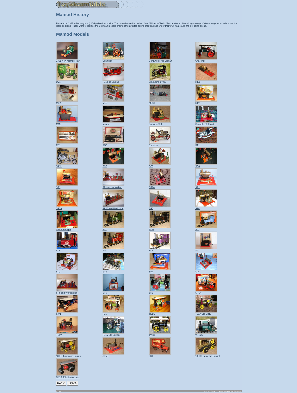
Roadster (160, 144)
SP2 (67, 270)
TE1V (67, 334)
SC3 (160, 165)
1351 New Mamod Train (68, 59)
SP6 (113, 291)
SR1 (160, 291)
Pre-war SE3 (160, 123)
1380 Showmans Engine (68, 355)
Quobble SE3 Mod (206, 123)
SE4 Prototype (67, 228)
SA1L (67, 165)
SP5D (113, 355)
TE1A (160, 313)
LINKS (73, 383)
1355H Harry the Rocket (207, 355)
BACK (61, 383)
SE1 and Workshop (113, 186)
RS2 (113, 144)
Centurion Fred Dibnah (160, 59)
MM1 (206, 102)
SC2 (113, 165)
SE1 (67, 186)
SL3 (67, 249)
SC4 (206, 165)
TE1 (113, 313)
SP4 (160, 270)
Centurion (113, 59)
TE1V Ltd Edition (113, 334)
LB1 (160, 355)
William (206, 334)
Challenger (206, 59)
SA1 (206, 144)
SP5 (206, 270)
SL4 (113, 249)
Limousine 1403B (160, 81)
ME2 (67, 102)
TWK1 (160, 334)
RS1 (67, 144)
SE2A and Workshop (113, 207)
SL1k (160, 228)
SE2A (67, 207)
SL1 (113, 228)
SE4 (206, 207)
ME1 (206, 81)
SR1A (206, 291)
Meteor (113, 123)
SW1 (67, 313)
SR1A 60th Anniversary (68, 376)
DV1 (67, 81)
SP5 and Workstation (67, 291)
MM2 (67, 123)
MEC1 (160, 102)
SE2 (206, 186)
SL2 (206, 228)
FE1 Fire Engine (113, 81)
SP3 (113, 270)
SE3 (160, 207)
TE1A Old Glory (206, 313)
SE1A (160, 186)
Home (58, 391)
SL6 (160, 249)
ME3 (113, 102)
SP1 (206, 249)
